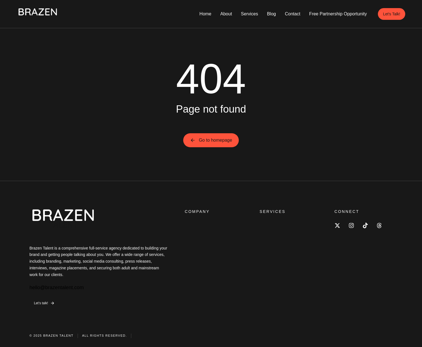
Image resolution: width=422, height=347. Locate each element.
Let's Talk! (391, 14)
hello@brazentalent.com (57, 287)
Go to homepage (211, 140)
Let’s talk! (44, 303)
